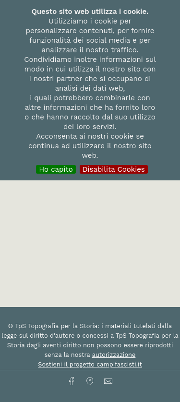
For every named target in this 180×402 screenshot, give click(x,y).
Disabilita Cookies (114, 169)
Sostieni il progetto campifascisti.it (90, 364)
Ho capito (56, 169)
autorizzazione (114, 354)
